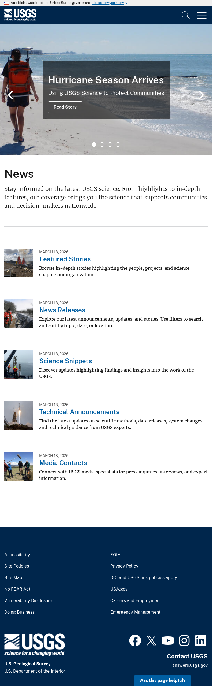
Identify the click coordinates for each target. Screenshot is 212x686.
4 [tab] (118, 144)
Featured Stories (65, 259)
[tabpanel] (106, 89)
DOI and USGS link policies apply (143, 577)
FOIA (115, 554)
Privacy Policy (124, 566)
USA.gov (118, 589)
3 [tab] (110, 144)
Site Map (13, 577)
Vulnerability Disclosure (28, 600)
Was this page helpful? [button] (162, 680)
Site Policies (16, 566)
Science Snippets (65, 361)
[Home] (20, 19)
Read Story (65, 107)
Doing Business (19, 612)
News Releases (62, 310)
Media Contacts (63, 462)
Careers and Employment (135, 600)
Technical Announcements (79, 412)
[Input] (156, 15)
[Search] (186, 15)
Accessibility (17, 554)
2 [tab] (102, 144)
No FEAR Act (17, 589)
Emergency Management (135, 612)
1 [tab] (94, 144)
